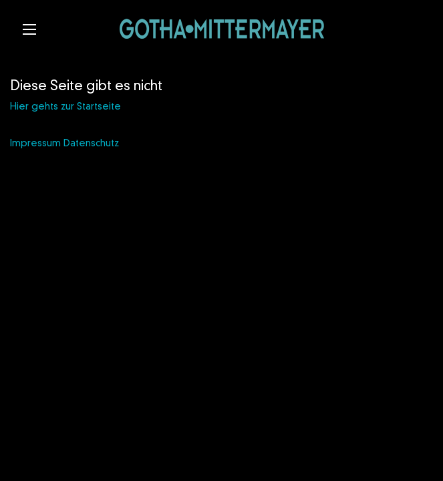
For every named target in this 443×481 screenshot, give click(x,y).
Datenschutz (91, 143)
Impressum (35, 143)
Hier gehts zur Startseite (65, 107)
